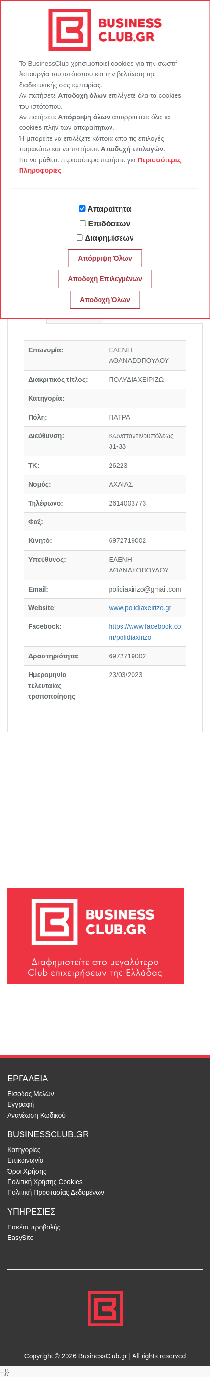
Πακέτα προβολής (33, 1227)
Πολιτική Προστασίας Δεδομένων (55, 1192)
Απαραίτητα (109, 209)
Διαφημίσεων (109, 238)
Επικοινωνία (25, 1160)
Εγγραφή (20, 1104)
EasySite (20, 1237)
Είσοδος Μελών (30, 1094)
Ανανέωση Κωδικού (36, 1115)
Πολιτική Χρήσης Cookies (45, 1182)
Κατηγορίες (23, 1150)
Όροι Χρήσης (26, 1171)
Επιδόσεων (109, 224)
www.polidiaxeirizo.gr (140, 608)
